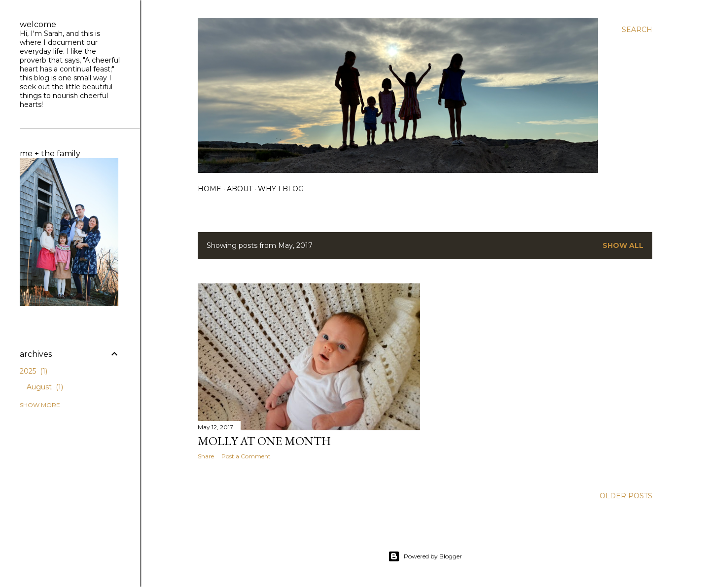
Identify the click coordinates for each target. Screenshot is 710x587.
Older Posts (626, 495)
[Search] (637, 29)
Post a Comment (246, 456)
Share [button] (206, 456)
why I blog (281, 188)
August (45, 386)
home (209, 188)
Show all (623, 245)
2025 (33, 371)
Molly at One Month (264, 441)
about (239, 188)
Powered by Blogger (425, 556)
